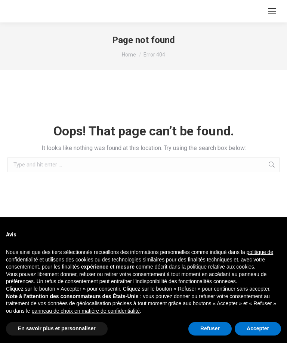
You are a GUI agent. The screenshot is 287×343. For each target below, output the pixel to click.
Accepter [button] (258, 328)
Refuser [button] (210, 328)
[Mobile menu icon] (272, 11)
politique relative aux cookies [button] (220, 267)
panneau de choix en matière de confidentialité (86, 311)
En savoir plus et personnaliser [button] (57, 328)
